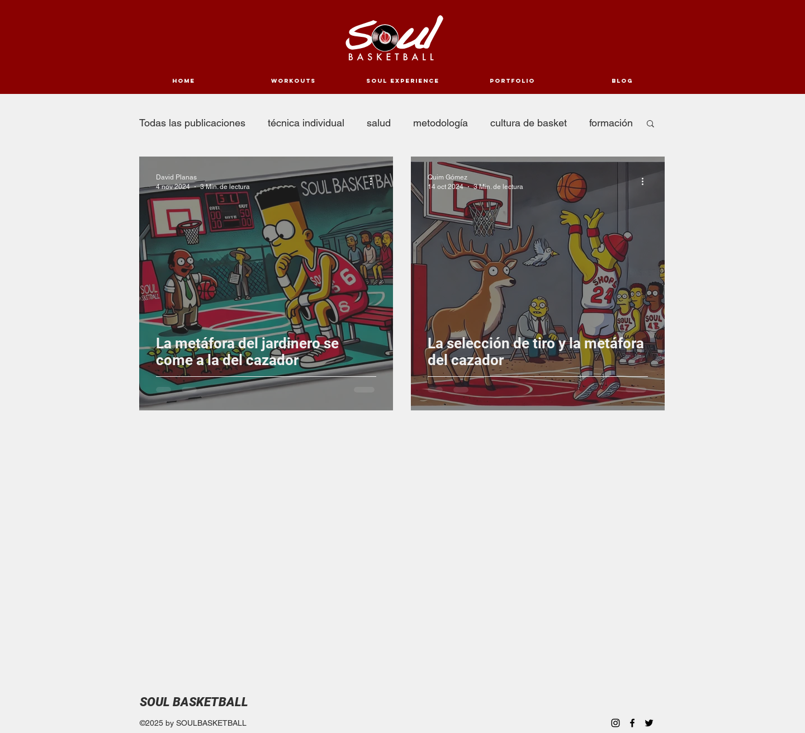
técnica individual (306, 123)
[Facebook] (632, 723)
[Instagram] (615, 723)
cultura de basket (528, 123)
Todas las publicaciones (192, 123)
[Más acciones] (374, 181)
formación (611, 123)
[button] (650, 124)
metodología (440, 123)
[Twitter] (649, 723)
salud (379, 123)
